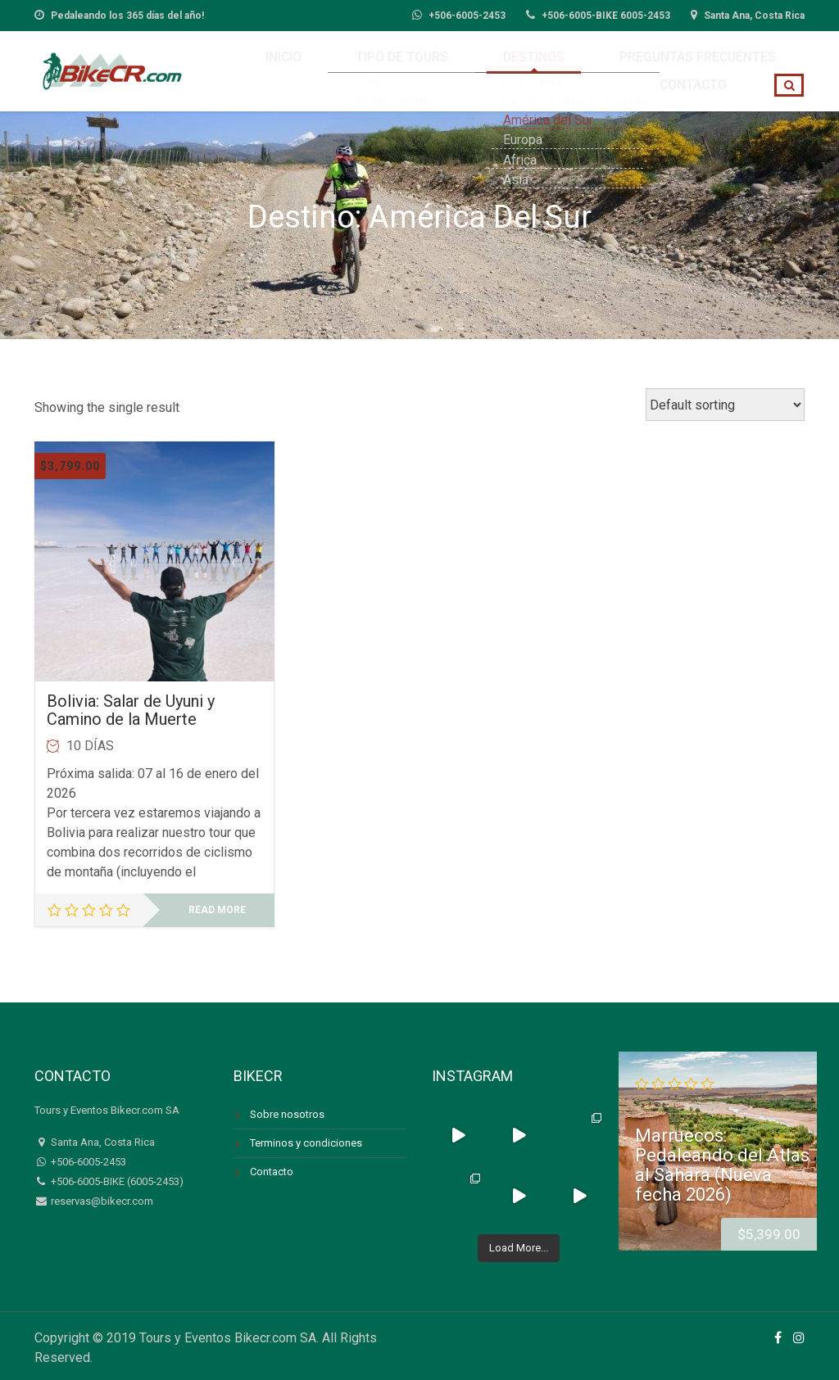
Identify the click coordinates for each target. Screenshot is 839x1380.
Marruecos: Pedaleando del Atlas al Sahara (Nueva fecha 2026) (722, 1164)
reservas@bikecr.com (100, 1201)
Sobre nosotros (287, 1114)
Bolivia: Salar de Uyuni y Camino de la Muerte (131, 710)
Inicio (240, 67)
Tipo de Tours (332, 67)
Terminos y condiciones (306, 1143)
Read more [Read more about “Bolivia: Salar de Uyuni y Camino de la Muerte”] (217, 910)
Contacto (706, 67)
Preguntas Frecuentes (569, 67)
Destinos (436, 67)
